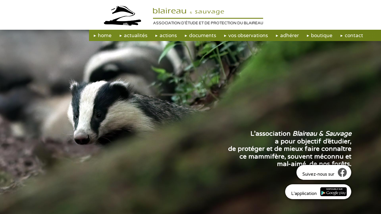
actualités (135, 35)
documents (202, 35)
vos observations (248, 35)
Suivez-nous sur (324, 172)
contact (354, 35)
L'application (319, 191)
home (105, 35)
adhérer (289, 35)
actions (168, 35)
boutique (321, 35)
